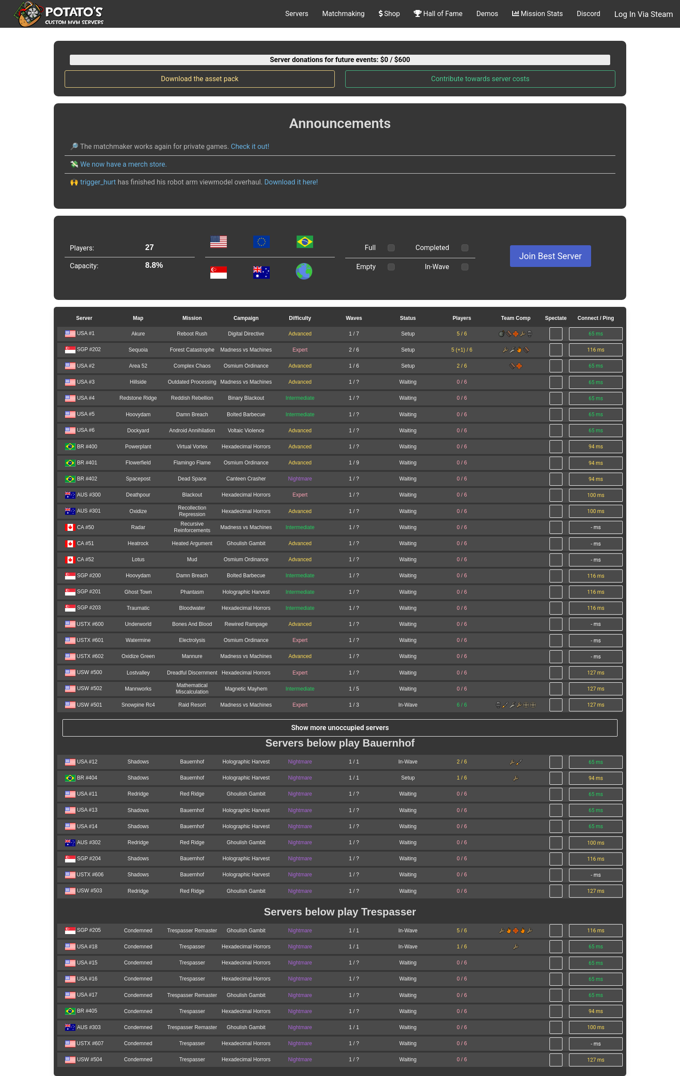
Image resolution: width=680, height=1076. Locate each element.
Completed (432, 247)
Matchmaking (343, 14)
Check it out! (250, 146)
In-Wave (437, 267)
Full (370, 247)
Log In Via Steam (643, 14)
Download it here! (291, 182)
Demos (487, 14)
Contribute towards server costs (480, 79)
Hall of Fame (438, 14)
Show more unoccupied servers (340, 728)
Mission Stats (537, 14)
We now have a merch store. (123, 164)
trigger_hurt (98, 182)
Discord (588, 14)
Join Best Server (550, 256)
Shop (389, 14)
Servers (296, 14)
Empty (366, 267)
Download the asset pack (200, 79)
